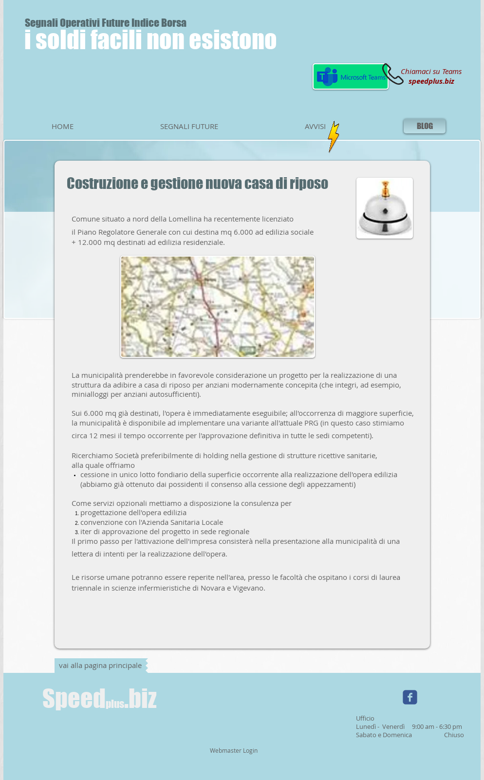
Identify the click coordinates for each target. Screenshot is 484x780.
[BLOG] (425, 126)
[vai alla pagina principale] (100, 665)
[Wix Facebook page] (410, 697)
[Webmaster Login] (233, 751)
